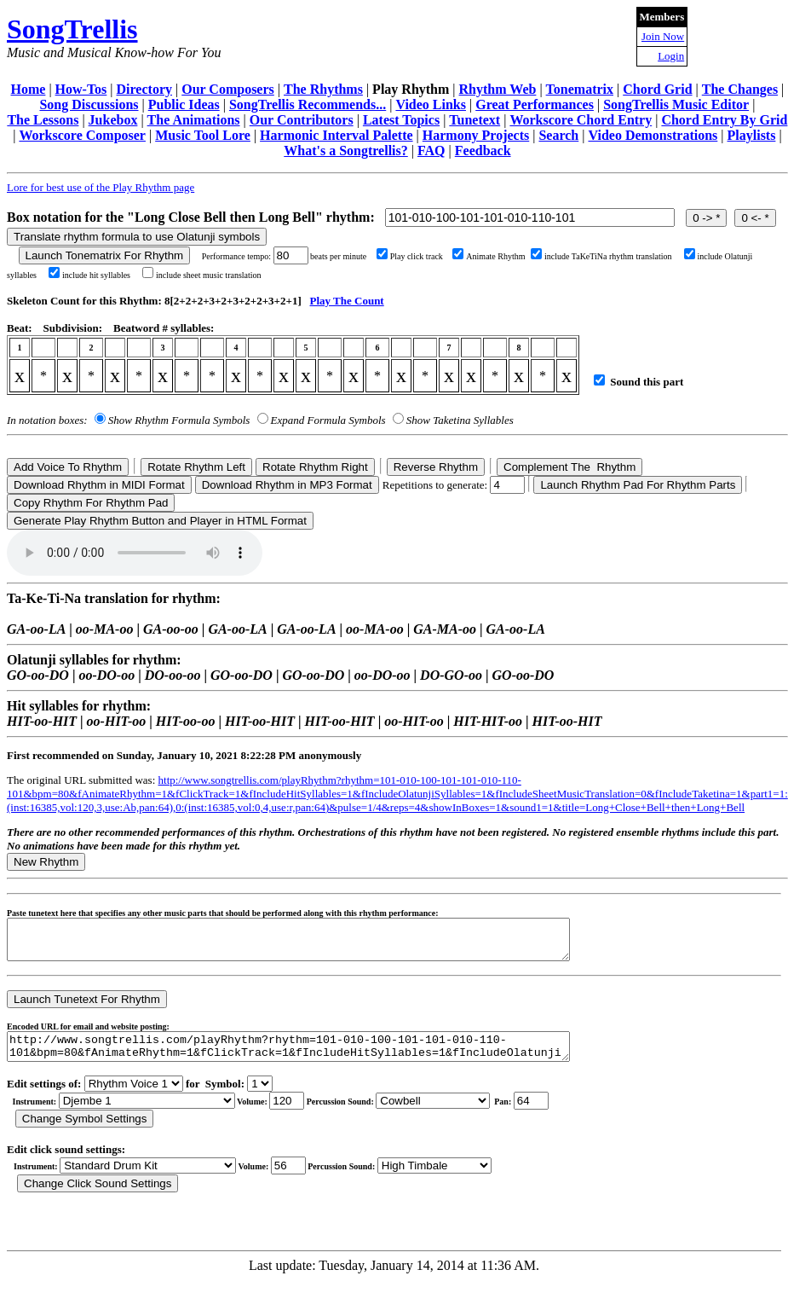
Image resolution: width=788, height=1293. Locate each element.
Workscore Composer (82, 135)
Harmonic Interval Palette (336, 135)
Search (558, 135)
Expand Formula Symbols (328, 420)
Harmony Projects (476, 135)
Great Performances (534, 104)
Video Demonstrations (652, 135)
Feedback (483, 150)
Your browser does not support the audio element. (134, 553)
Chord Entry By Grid (724, 120)
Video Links (430, 104)
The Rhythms (323, 89)
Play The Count (347, 300)
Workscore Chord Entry (580, 120)
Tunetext (474, 120)
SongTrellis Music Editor (676, 104)
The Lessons (42, 120)
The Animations (193, 120)
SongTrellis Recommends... (307, 104)
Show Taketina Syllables (460, 420)
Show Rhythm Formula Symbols (179, 420)
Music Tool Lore (202, 135)
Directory (144, 89)
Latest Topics (401, 120)
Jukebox (113, 120)
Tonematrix (579, 89)
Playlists (752, 135)
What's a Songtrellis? (346, 150)
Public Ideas (184, 104)
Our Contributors (302, 120)
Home (28, 89)
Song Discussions (88, 104)
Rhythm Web (498, 89)
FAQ (431, 150)
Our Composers (227, 89)
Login (671, 55)
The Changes (740, 89)
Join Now (662, 36)
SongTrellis (72, 29)
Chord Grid (657, 89)
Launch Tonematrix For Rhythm (105, 255)
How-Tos (81, 89)
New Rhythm (46, 861)
